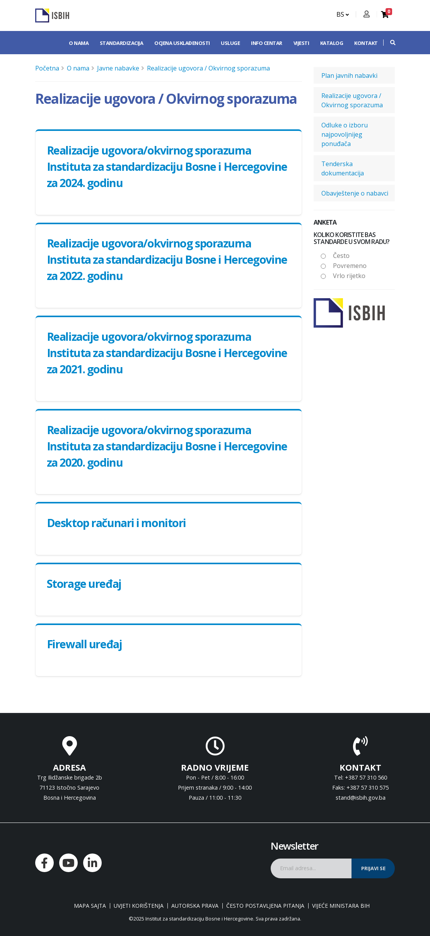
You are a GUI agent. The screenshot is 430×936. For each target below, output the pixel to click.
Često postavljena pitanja (265, 906)
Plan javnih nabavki (349, 75)
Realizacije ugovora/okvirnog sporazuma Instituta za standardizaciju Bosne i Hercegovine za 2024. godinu (167, 166)
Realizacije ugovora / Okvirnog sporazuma (208, 68)
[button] (389, 42)
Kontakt (366, 43)
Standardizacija (121, 43)
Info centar (266, 43)
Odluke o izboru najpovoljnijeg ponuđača (344, 134)
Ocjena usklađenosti (182, 43)
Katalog (331, 43)
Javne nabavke (118, 68)
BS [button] (342, 14)
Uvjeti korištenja (139, 906)
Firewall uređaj (84, 643)
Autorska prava (194, 906)
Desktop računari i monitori (116, 522)
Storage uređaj (84, 583)
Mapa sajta (90, 906)
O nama (79, 43)
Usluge (230, 43)
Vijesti (301, 43)
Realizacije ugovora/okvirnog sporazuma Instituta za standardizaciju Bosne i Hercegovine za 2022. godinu (167, 259)
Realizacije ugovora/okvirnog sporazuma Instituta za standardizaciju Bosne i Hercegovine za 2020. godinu (167, 446)
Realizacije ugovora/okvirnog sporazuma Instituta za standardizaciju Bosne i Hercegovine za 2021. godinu (167, 352)
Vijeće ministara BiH (341, 906)
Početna (47, 68)
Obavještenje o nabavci (354, 193)
